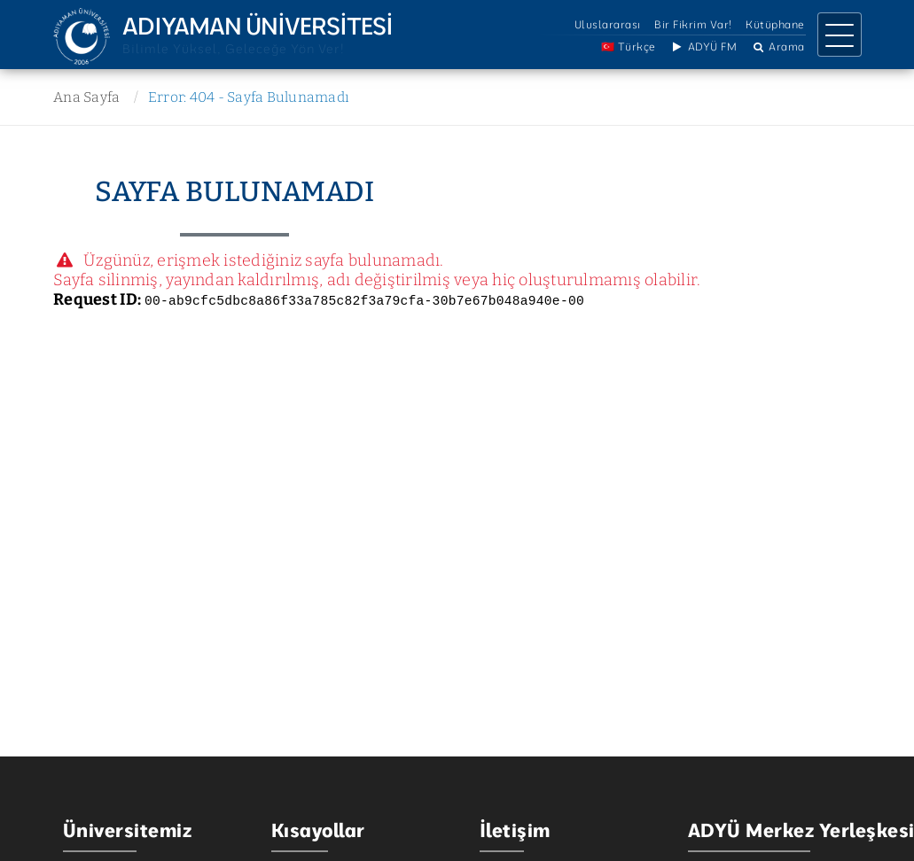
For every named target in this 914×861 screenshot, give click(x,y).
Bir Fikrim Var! (693, 24)
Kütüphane (775, 24)
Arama (778, 46)
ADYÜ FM (703, 46)
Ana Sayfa (86, 97)
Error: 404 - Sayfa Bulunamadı (248, 97)
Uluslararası (607, 24)
